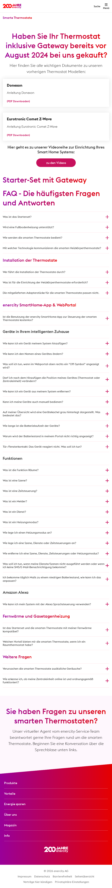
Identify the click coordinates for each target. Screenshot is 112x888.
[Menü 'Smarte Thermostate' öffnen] (17, 18)
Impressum (24, 876)
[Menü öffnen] (106, 6)
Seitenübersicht (84, 876)
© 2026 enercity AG (56, 871)
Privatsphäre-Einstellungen (72, 882)
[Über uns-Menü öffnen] (56, 815)
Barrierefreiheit (62, 876)
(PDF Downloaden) (18, 101)
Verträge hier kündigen (37, 882)
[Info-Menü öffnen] (56, 836)
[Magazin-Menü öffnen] (56, 825)
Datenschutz (42, 876)
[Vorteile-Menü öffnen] (56, 794)
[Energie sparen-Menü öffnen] (56, 804)
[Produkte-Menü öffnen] (56, 783)
